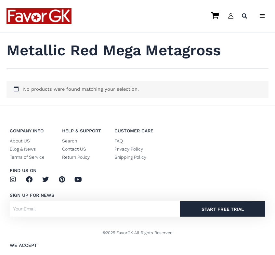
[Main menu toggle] (262, 16)
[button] (245, 16)
